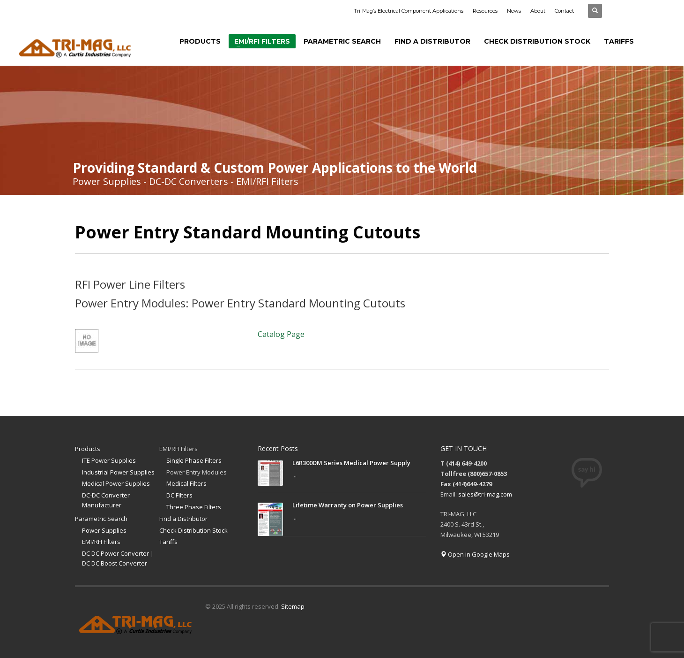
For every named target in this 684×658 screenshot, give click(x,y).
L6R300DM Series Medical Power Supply (351, 463)
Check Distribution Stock (193, 530)
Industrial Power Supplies (118, 472)
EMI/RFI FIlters (101, 541)
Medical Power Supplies (116, 483)
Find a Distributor (183, 518)
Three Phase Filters (193, 507)
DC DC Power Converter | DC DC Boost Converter (118, 558)
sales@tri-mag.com (485, 494)
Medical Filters (186, 483)
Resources (485, 11)
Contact (564, 11)
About (537, 11)
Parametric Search (101, 518)
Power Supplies (104, 530)
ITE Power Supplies (109, 460)
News (514, 11)
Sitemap (293, 606)
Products (87, 448)
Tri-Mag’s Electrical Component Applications (408, 11)
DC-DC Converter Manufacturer (106, 500)
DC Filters (179, 495)
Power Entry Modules (196, 472)
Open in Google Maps (475, 554)
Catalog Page (281, 334)
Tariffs (168, 541)
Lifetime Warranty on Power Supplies (347, 505)
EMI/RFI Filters (178, 448)
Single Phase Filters (194, 460)
